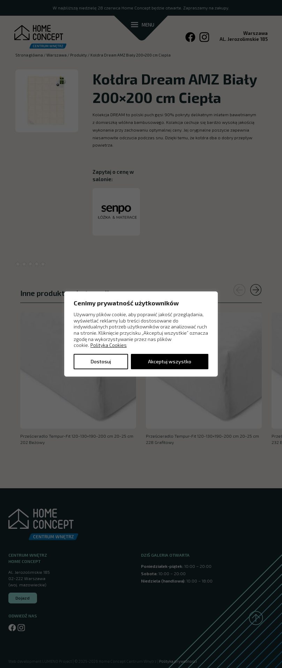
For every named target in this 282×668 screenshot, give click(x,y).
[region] (141, 334)
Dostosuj (101, 361)
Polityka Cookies (108, 345)
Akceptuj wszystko (169, 361)
